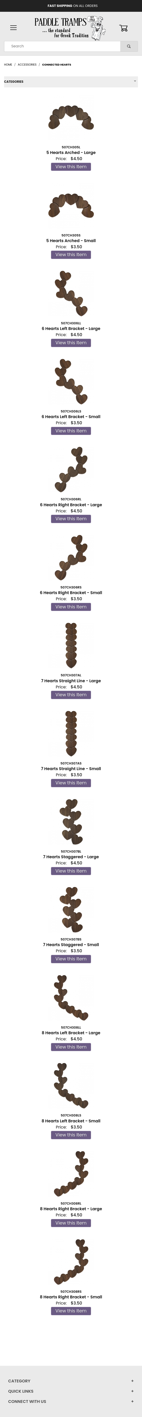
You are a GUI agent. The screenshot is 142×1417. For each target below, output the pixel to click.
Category (19, 1381)
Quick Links (21, 1391)
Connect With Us (27, 1401)
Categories (13, 81)
